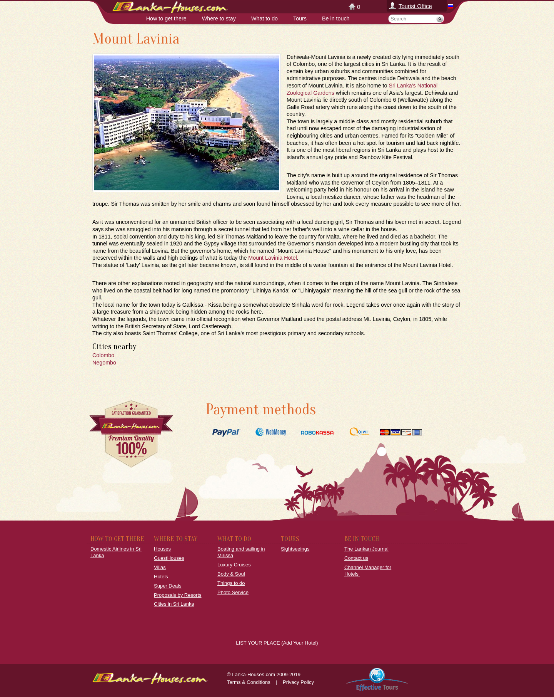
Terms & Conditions (248, 682)
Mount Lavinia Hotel (272, 258)
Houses (162, 549)
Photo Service (233, 592)
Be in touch (336, 18)
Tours (300, 18)
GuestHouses (169, 558)
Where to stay (219, 18)
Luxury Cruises (234, 565)
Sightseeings (295, 549)
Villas (160, 567)
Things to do (231, 583)
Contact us (356, 558)
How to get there (166, 18)
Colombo (103, 355)
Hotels (161, 576)
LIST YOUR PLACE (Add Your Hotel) (277, 643)
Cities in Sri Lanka (174, 604)
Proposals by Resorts (178, 595)
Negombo (104, 362)
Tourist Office (415, 6)
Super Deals (168, 586)
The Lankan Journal (366, 549)
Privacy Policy (298, 682)
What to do (264, 18)
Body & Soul (231, 574)
